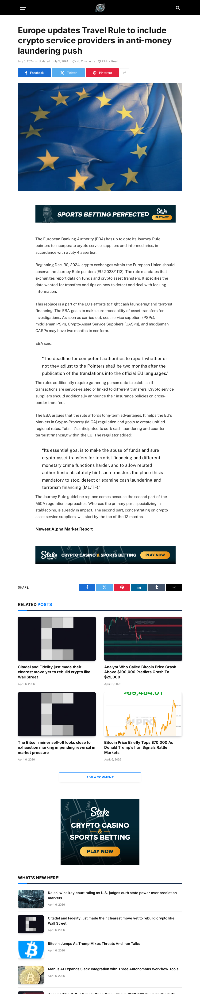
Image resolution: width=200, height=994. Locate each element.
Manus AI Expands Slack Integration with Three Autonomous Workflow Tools (113, 969)
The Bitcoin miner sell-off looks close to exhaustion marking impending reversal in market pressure (56, 747)
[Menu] (23, 7)
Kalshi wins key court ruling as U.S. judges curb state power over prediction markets (112, 895)
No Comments (84, 61)
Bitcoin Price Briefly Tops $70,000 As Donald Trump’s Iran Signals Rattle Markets (138, 747)
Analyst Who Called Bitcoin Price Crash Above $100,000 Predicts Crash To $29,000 (140, 672)
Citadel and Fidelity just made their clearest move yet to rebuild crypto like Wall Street (54, 672)
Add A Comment (100, 777)
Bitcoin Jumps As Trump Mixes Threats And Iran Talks (94, 943)
